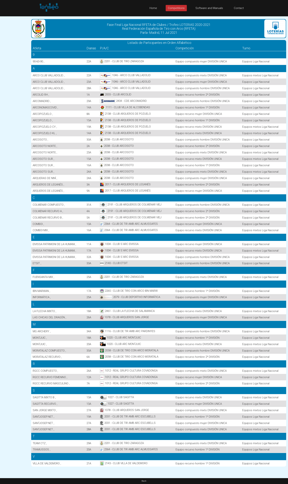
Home (153, 8)
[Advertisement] (14, 71)
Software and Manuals (209, 8)
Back (144, 481)
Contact (239, 8)
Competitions (176, 8)
